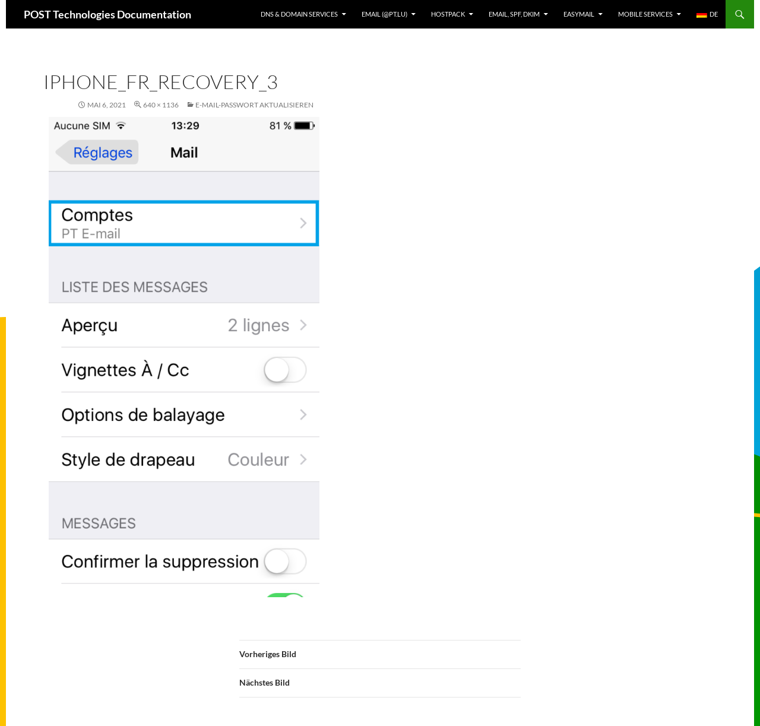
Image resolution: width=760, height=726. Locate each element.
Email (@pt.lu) (384, 14)
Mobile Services (645, 14)
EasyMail (578, 14)
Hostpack (448, 14)
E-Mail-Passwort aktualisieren (254, 104)
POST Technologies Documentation (107, 14)
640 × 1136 (161, 104)
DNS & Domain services (299, 14)
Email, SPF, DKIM (514, 14)
